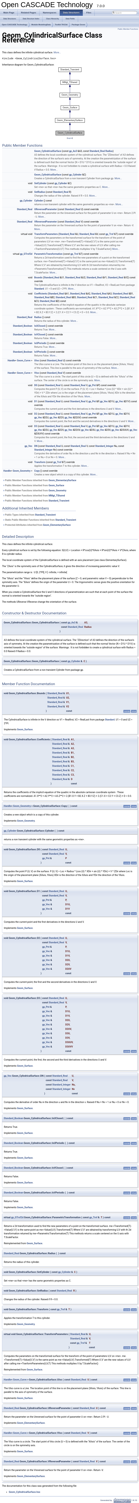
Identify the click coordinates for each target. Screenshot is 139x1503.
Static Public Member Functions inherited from (39, 519)
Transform (39, 462)
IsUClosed (39, 325)
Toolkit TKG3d (61, 25)
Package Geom (78, 25)
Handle (11, 360)
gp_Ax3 (73, 151)
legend (69, 138)
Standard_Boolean (22, 325)
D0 (35, 385)
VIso (36, 373)
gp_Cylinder (75, 174)
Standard (39, 288)
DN (35, 446)
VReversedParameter (45, 221)
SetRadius (39, 192)
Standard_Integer (104, 446)
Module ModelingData (41, 25)
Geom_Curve (23, 360)
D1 (35, 401)
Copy (37, 470)
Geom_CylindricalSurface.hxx (24, 1492)
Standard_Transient (59, 500)
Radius (109, 151)
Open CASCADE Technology (14, 25)
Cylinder (38, 200)
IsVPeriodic (40, 351)
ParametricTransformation (48, 254)
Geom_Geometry (21, 470)
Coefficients (40, 293)
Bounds (38, 277)
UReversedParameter (45, 209)
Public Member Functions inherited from (39, 480)
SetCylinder (40, 183)
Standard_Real (97, 151)
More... (57, 52)
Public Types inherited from (29, 514)
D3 (35, 426)
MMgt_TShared (57, 495)
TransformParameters (46, 234)
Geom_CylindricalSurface (47, 151)
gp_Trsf (109, 234)
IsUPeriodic (40, 343)
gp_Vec (104, 401)
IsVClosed (39, 334)
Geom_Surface (56, 485)
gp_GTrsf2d (26, 254)
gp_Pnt (92, 385)
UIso (36, 360)
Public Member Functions (128, 29)
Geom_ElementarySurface (62, 480)
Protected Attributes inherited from (37, 525)
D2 (35, 413)
